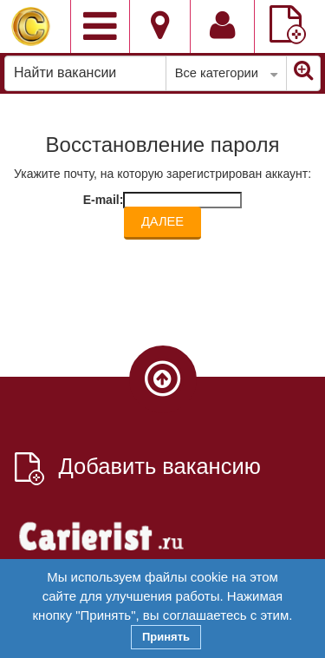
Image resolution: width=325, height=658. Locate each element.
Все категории (226, 74)
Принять (166, 636)
